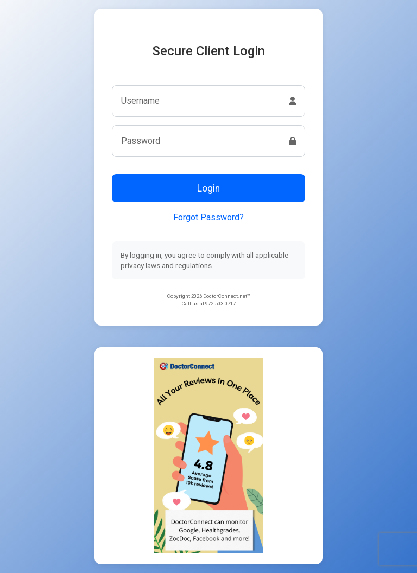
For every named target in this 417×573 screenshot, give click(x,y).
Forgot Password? (208, 217)
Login (208, 188)
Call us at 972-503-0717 (209, 304)
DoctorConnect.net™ (226, 296)
